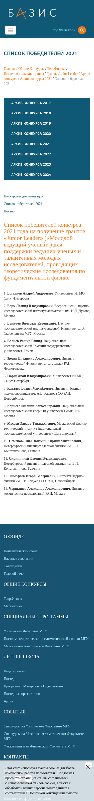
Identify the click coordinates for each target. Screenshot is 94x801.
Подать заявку (14, 671)
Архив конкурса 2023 (31, 164)
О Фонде (14, 536)
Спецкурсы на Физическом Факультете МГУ (37, 726)
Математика (13, 606)
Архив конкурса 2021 (36, 79)
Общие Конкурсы (31, 69)
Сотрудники (13, 566)
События (15, 711)
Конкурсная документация (23, 196)
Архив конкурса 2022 (31, 154)
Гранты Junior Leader (62, 74)
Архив (8, 701)
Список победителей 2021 (23, 204)
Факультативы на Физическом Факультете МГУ (39, 746)
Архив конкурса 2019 (31, 123)
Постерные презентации (22, 694)
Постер (9, 211)
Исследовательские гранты (24, 74)
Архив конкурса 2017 (31, 103)
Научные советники (18, 559)
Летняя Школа (22, 656)
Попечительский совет (20, 551)
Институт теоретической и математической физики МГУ (46, 639)
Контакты (16, 756)
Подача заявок (64, 30)
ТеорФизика (56, 69)
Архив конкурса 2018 (31, 113)
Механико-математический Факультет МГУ (36, 646)
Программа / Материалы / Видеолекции (33, 686)
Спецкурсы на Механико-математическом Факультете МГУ (44, 736)
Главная (10, 69)
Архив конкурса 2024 (31, 174)
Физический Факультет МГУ (25, 631)
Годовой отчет (14, 574)
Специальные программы (36, 616)
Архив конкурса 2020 (31, 133)
